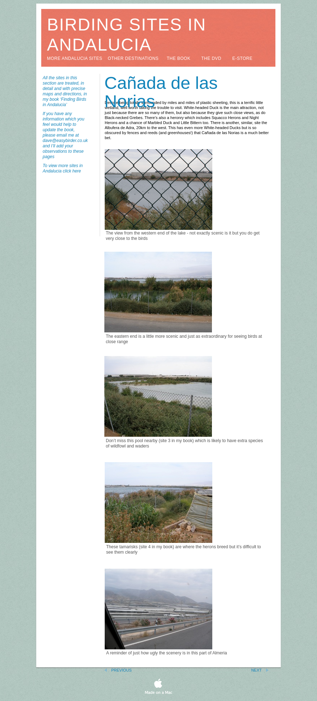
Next (256, 670)
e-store (242, 58)
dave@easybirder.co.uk (65, 140)
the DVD (211, 58)
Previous (121, 670)
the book (178, 58)
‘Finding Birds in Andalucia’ (64, 102)
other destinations (133, 58)
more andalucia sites (74, 58)
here (76, 171)
